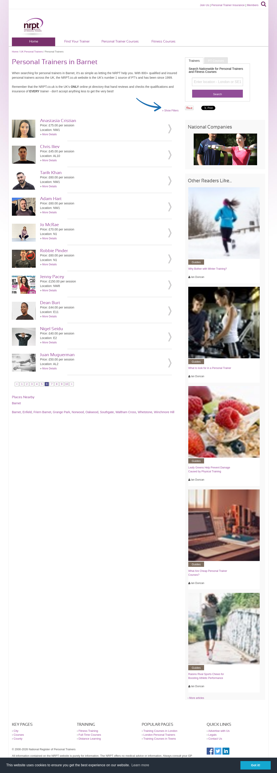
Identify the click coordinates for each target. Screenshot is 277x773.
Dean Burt (50, 303)
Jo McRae (49, 225)
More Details (49, 134)
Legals (212, 734)
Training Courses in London (160, 730)
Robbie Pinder (54, 251)
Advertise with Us (219, 730)
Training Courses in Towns (159, 738)
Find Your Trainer (77, 41)
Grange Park (61, 412)
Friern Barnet (42, 412)
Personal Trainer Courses (120, 41)
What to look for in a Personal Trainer (209, 368)
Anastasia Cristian (58, 121)
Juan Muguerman (57, 355)
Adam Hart (51, 199)
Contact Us (215, 738)
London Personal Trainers (159, 734)
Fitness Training (88, 730)
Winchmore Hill (164, 412)
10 (66, 384)
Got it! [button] (255, 765)
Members (252, 5)
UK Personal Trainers (31, 51)
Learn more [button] (140, 765)
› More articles (196, 698)
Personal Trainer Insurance (228, 5)
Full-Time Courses (90, 734)
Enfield (27, 412)
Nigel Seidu (51, 329)
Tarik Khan (51, 173)
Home (33, 41)
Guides (196, 262)
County (18, 738)
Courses (19, 734)
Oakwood (91, 412)
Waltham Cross (126, 412)
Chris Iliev (50, 147)
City (16, 730)
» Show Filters (170, 110)
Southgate (107, 412)
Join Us (204, 5)
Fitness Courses (163, 41)
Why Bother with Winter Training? (207, 268)
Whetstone (145, 412)
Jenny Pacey (52, 277)
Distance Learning (90, 738)
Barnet (16, 403)
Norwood (78, 412)
